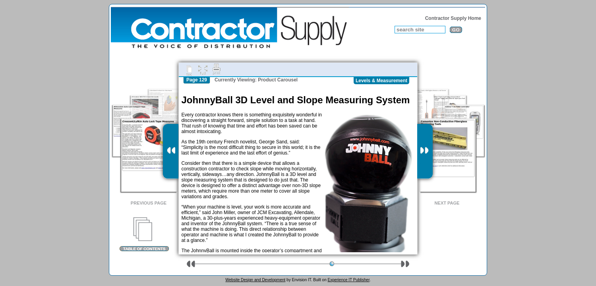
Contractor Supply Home (453, 18)
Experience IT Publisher (348, 280)
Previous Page (148, 203)
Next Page (447, 203)
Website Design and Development (255, 280)
